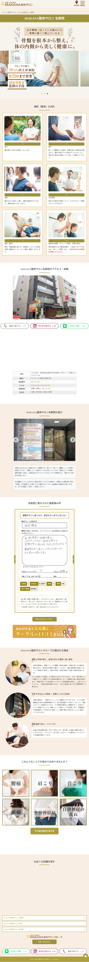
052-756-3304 (35, 381)
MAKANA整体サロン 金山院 (13, 929)
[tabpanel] (44, 440)
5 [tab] (50, 462)
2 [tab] (44, 93)
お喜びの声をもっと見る (43, 619)
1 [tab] (41, 93)
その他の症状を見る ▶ (44, 831)
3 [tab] (47, 93)
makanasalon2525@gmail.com (40, 385)
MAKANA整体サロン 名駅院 (13, 918)
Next (73, 439)
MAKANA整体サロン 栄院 (13, 923)
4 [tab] (47, 462)
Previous (14, 439)
